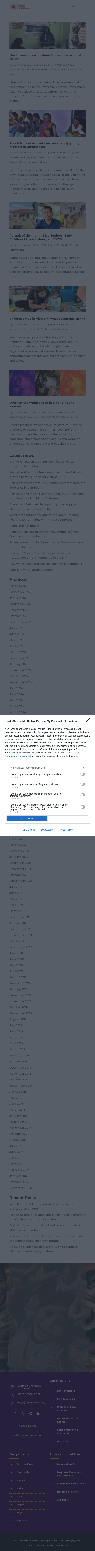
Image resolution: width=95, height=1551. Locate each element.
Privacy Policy (66, 829)
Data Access (47, 829)
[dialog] (47, 775)
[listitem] (47, 767)
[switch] (82, 774)
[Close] (89, 721)
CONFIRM (27, 818)
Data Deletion (29, 829)
